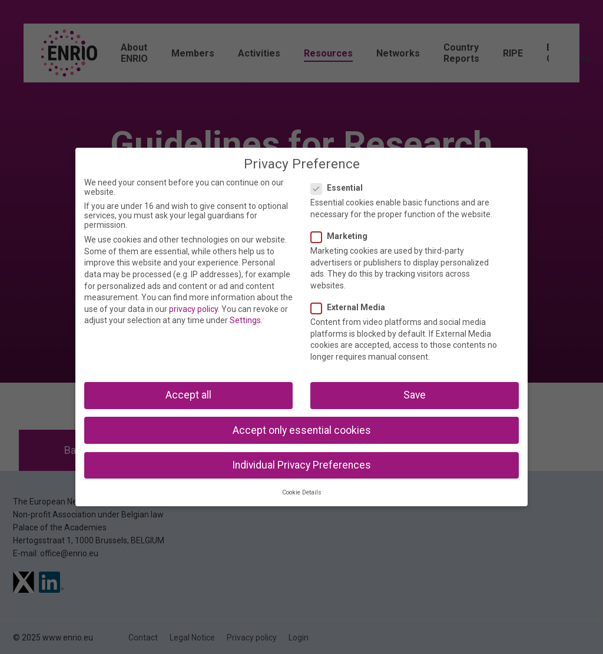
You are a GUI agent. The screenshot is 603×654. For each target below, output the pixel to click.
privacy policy (193, 309)
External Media (351, 307)
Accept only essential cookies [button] (302, 430)
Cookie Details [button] (302, 492)
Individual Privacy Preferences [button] (301, 465)
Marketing (342, 236)
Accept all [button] (188, 395)
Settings (245, 320)
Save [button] (414, 395)
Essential (340, 187)
